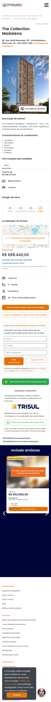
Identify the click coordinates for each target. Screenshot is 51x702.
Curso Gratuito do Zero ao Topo (15, 591)
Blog (4, 549)
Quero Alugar (7, 660)
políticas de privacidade (23, 371)
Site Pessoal (7, 596)
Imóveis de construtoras (14, 15)
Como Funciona (9, 612)
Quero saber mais (28, 509)
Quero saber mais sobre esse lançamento (25, 382)
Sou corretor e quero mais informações (25, 307)
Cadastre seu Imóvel (10, 616)
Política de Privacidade (11, 554)
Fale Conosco (8, 545)
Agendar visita (37, 359)
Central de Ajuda (9, 587)
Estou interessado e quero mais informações (25, 314)
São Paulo (32, 15)
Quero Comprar (8, 655)
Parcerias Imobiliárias (11, 645)
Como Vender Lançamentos (14, 570)
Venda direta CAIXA (10, 600)
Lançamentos (8, 574)
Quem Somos (7, 541)
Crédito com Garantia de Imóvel (15, 634)
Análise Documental (10, 625)
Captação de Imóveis (11, 578)
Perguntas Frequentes (11, 536)
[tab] (6, 166)
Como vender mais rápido (13, 621)
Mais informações (13, 361)
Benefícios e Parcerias (11, 583)
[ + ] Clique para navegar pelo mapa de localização (25, 239)
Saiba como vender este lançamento (25, 422)
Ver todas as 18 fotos (33, 108)
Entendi (16, 695)
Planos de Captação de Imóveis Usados (19, 565)
